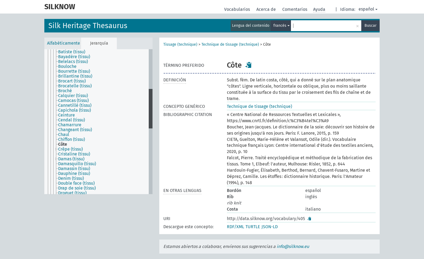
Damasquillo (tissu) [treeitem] (77, 163)
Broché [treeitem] (65, 90)
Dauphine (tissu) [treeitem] (74, 173)
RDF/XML (235, 226)
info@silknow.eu (293, 246)
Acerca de (266, 9)
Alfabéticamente (63, 43)
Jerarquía (99, 43)
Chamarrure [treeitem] (69, 124)
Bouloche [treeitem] (67, 66)
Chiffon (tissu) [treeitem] (71, 139)
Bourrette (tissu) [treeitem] (74, 71)
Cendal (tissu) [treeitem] (71, 120)
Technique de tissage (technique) (230, 44)
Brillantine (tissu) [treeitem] (75, 76)
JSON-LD (269, 226)
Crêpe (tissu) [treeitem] (70, 149)
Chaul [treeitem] (63, 134)
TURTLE (253, 226)
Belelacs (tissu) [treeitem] (73, 61)
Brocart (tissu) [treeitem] (72, 81)
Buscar (370, 25)
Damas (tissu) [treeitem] (71, 159)
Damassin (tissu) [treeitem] (74, 168)
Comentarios (295, 9)
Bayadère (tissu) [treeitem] (74, 56)
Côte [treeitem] (62, 144)
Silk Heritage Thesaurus (87, 25)
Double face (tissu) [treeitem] (76, 183)
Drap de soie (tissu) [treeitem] (77, 188)
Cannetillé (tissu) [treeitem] (74, 105)
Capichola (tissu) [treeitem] (74, 110)
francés (281, 25)
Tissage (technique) (180, 44)
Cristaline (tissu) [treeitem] (74, 154)
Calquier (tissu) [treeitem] (73, 95)
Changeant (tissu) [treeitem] (75, 129)
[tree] (98, 121)
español (368, 9)
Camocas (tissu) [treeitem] (73, 100)
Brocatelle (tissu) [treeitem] (75, 86)
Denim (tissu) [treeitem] (71, 178)
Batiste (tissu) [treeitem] (71, 51)
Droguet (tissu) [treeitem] (72, 193)
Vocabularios (237, 9)
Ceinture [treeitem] (66, 115)
